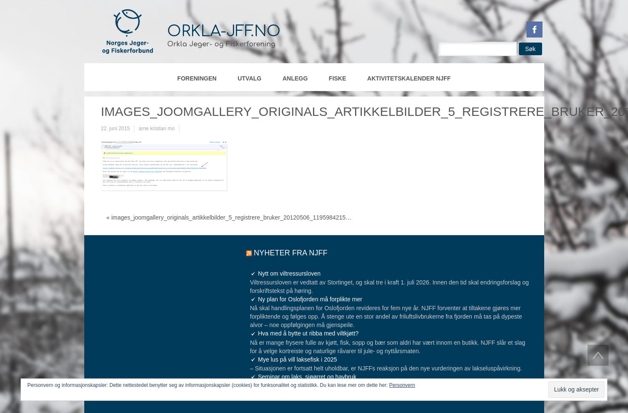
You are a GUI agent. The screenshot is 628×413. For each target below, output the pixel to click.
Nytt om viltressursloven (289, 273)
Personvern (402, 385)
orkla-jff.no (224, 31)
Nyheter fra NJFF (291, 253)
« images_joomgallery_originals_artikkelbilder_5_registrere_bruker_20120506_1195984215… (229, 217)
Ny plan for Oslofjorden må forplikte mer (310, 299)
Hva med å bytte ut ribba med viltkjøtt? (308, 333)
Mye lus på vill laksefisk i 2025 (297, 359)
